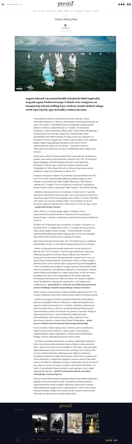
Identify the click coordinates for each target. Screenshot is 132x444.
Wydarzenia (80, 11)
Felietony (95, 11)
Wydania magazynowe (12, 4)
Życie (72, 11)
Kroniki (88, 11)
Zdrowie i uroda (63, 11)
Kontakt (57, 439)
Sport (66, 16)
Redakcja (33, 439)
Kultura (42, 11)
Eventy (63, 439)
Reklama (39, 439)
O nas (20, 4)
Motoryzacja (51, 11)
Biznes (35, 11)
